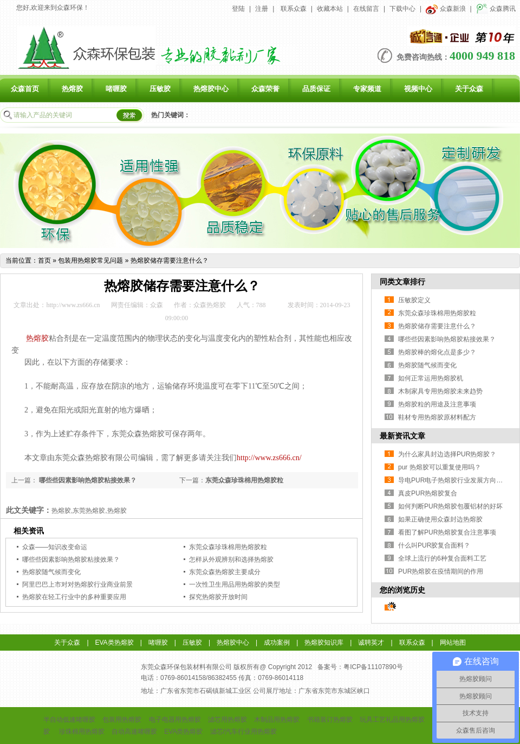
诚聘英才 (371, 642)
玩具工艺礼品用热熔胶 (392, 719)
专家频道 (367, 89)
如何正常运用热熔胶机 (430, 378)
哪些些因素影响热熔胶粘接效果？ (86, 480)
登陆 (238, 8)
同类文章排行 (402, 281)
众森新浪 (445, 8)
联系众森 (294, 8)
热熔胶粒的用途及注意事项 (437, 404)
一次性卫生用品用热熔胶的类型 (234, 584)
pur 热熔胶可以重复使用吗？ (439, 467)
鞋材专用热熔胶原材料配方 (437, 417)
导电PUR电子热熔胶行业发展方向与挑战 (457, 480)
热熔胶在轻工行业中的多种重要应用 (74, 597)
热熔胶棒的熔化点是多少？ (437, 352)
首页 (44, 260)
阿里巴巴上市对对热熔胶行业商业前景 (77, 584)
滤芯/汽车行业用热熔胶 (243, 731)
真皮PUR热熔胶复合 (427, 493)
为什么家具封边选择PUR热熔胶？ (447, 454)
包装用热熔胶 (121, 719)
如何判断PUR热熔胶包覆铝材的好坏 (450, 506)
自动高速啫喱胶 (134, 731)
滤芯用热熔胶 (227, 719)
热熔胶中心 (211, 89)
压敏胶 (160, 89)
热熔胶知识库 (323, 642)
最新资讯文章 (402, 435)
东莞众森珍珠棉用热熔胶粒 (244, 480)
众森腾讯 (496, 8)
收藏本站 (330, 8)
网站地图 (453, 642)
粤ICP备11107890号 (372, 667)
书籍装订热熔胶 (330, 719)
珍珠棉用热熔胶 (82, 731)
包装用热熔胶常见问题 (90, 260)
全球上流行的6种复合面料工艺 (442, 558)
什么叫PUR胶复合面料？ (434, 545)
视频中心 (418, 89)
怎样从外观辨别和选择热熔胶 (231, 559)
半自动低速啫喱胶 (69, 719)
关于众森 (469, 89)
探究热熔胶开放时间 (218, 597)
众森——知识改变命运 (54, 547)
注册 (261, 8)
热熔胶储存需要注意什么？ (170, 260)
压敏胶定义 (414, 300)
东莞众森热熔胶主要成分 (225, 572)
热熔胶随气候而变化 (51, 572)
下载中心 (402, 8)
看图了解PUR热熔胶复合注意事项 (447, 532)
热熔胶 (72, 89)
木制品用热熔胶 (277, 719)
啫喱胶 (116, 89)
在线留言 (366, 8)
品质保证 (316, 89)
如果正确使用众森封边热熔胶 (440, 519)
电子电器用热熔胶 (175, 719)
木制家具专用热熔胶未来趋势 (440, 391)
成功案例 (277, 642)
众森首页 (25, 89)
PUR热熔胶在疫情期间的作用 (440, 571)
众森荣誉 (265, 89)
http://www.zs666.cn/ (269, 458)
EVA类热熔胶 (114, 642)
